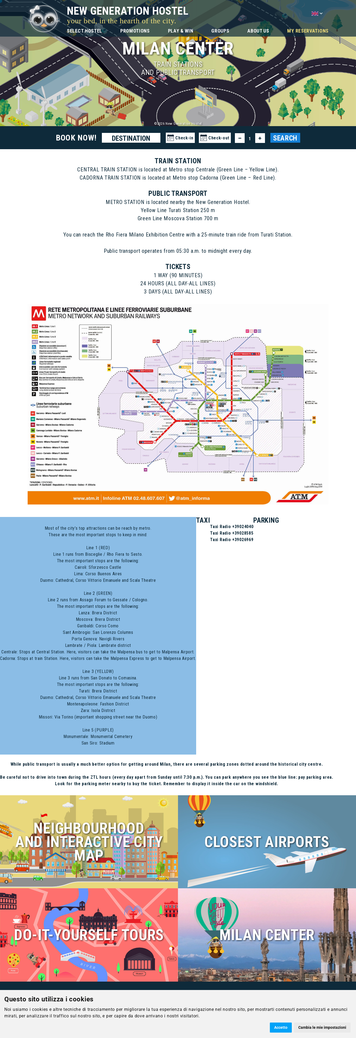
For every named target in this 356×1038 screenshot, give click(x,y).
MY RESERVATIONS (308, 31)
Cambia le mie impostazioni (322, 1027)
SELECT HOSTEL (84, 31)
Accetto (280, 1027)
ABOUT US (258, 31)
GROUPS (220, 31)
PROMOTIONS (135, 31)
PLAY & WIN (180, 31)
